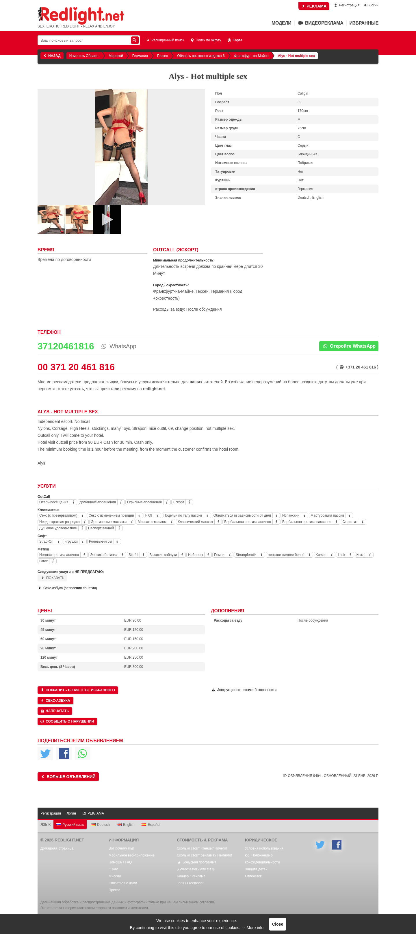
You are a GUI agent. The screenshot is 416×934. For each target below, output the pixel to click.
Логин (370, 5)
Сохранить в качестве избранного (77, 690)
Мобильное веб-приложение (132, 855)
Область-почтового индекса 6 (200, 56)
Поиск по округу (205, 40)
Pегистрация (346, 5)
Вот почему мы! (121, 848)
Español (151, 825)
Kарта (234, 40)
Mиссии (115, 876)
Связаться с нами (123, 883)
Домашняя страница (56, 848)
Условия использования (264, 848)
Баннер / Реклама (191, 876)
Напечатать (54, 711)
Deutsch (100, 825)
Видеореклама (320, 23)
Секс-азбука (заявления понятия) (67, 588)
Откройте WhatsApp (349, 346)
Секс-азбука (55, 701)
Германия (140, 56)
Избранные (364, 23)
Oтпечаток (253, 876)
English (125, 825)
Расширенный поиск (165, 40)
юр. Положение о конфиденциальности (262, 858)
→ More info (252, 927)
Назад (51, 56)
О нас (113, 869)
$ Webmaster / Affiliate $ (195, 869)
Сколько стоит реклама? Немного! (204, 855)
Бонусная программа (196, 862)
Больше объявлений (68, 776)
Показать (52, 578)
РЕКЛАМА (313, 6)
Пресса (114, 890)
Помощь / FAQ (120, 862)
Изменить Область (84, 56)
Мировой (116, 56)
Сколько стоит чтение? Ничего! (202, 848)
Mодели (281, 23)
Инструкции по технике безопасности (243, 690)
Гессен (162, 56)
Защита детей (256, 869)
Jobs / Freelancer (190, 883)
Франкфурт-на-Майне (251, 56)
